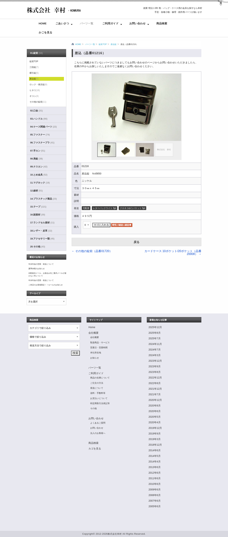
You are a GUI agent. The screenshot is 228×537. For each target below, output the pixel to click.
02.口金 (36, 110)
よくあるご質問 (97, 423)
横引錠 (34, 73)
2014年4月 (155, 461)
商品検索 (161, 23)
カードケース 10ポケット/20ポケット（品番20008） (172, 252)
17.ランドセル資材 (42, 222)
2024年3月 (155, 355)
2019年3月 (155, 439)
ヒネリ (35, 90)
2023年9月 (155, 366)
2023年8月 (155, 372)
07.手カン (37, 151)
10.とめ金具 (38, 175)
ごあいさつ (62, 23)
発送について (96, 388)
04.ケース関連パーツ (43, 126)
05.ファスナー (40, 134)
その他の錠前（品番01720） (92, 251)
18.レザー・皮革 (41, 230)
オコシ (34, 96)
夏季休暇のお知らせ (36, 269)
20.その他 (37, 246)
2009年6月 (155, 489)
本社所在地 (95, 352)
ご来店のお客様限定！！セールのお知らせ (45, 285)
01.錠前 (36, 53)
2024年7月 (155, 349)
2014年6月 (155, 450)
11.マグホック (40, 182)
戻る (136, 242)
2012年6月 (155, 472)
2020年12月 (155, 400)
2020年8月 (155, 405)
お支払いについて (99, 398)
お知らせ (94, 358)
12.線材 (36, 190)
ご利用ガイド (110, 23)
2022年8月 (155, 383)
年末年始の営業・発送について (41, 264)
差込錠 (114, 44)
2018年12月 (155, 444)
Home (43, 23)
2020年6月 (155, 411)
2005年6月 (155, 506)
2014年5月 (155, 455)
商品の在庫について (100, 377)
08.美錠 (36, 158)
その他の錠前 (38, 102)
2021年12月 (155, 388)
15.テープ (38, 206)
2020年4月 (155, 422)
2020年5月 (155, 416)
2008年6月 (155, 495)
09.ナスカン (38, 166)
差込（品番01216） (129, 44)
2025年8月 (155, 332)
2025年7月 (155, 338)
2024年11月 (155, 344)
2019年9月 (155, 433)
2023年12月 (155, 360)
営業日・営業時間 (99, 347)
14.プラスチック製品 (43, 199)
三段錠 (34, 67)
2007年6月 (155, 500)
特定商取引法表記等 (100, 403)
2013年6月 (155, 467)
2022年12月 (155, 377)
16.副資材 (37, 214)
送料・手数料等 (97, 393)
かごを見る (45, 32)
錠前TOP (103, 44)
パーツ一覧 (86, 23)
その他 (93, 408)
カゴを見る (94, 448)
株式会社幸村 (115, 534)
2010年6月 (155, 483)
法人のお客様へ (97, 433)
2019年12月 (155, 427)
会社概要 (93, 332)
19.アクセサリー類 (42, 238)
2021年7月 (155, 394)
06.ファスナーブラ (42, 142)
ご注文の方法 (96, 383)
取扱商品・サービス (100, 342)
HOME (78, 44)
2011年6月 (155, 478)
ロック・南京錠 (38, 84)
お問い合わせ (137, 23)
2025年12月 (155, 327)
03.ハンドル (38, 119)
